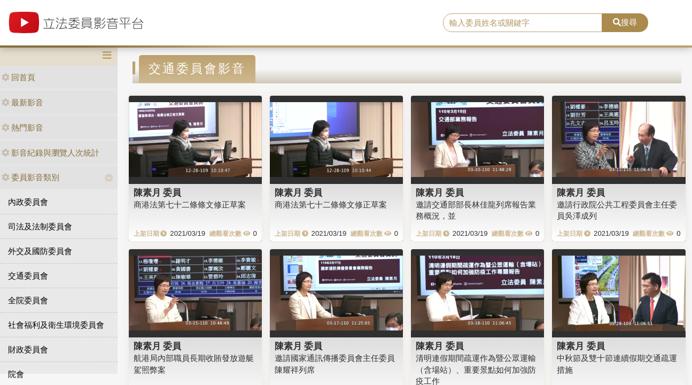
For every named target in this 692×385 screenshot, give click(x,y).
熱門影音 (22, 127)
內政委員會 (28, 201)
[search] (522, 23)
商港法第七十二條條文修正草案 (190, 204)
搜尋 (625, 22)
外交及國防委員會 (40, 251)
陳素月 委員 (158, 192)
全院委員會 (28, 300)
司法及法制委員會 (40, 226)
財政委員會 (28, 349)
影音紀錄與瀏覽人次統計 (50, 152)
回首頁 (18, 77)
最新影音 (22, 102)
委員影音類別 (30, 177)
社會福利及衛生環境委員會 (56, 324)
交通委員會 (28, 275)
